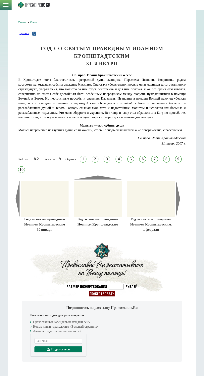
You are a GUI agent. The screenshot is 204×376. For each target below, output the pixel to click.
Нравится (24, 33)
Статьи (33, 22)
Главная (22, 22)
